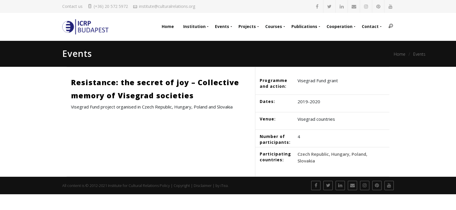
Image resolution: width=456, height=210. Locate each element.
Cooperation (339, 26)
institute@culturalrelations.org (167, 6)
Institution (194, 26)
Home (168, 26)
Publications (304, 26)
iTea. (224, 185)
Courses (273, 26)
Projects (247, 26)
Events (222, 26)
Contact (370, 26)
